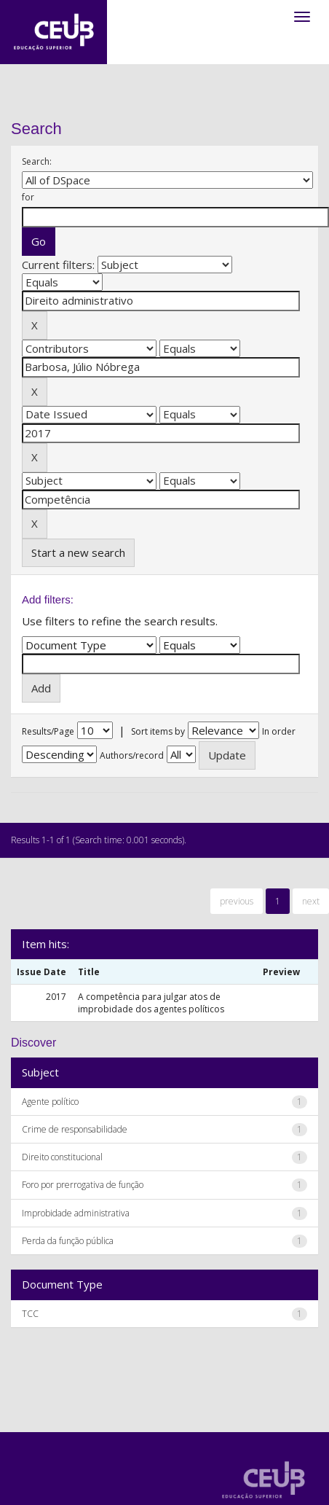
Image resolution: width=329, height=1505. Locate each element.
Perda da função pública (68, 1241)
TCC (30, 1313)
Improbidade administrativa (76, 1213)
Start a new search (78, 552)
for (28, 197)
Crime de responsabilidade (74, 1129)
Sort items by (158, 731)
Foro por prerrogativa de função (82, 1184)
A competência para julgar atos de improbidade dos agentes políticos (151, 1002)
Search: (37, 161)
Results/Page (48, 731)
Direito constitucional (62, 1157)
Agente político (50, 1101)
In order (279, 731)
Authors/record (132, 755)
